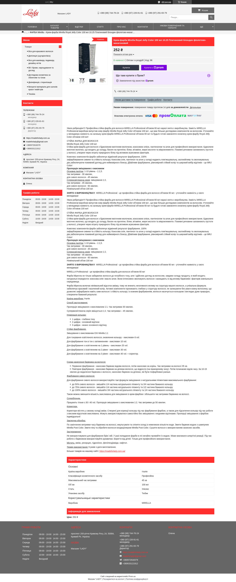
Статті (100, 27)
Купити (126, 67)
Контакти (143, 27)
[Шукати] (211, 17)
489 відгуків (166, 2)
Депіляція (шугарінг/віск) (39, 56)
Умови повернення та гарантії (172, 26)
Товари (28, 47)
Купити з (154, 67)
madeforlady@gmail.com (37, 142)
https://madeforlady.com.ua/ (112, 451)
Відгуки (79, 27)
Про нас (121, 27)
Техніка (31, 94)
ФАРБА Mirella (37, 32)
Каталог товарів (54, 26)
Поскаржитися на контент (113, 579)
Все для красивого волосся (40, 51)
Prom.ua (132, 576)
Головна (32, 27)
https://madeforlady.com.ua (38, 138)
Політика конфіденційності (137, 579)
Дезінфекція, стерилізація (40, 82)
